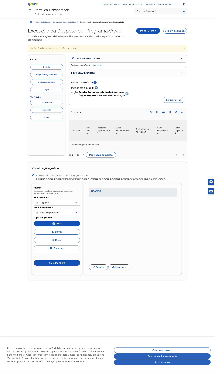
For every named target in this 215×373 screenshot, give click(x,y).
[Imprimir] (163, 112)
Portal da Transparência (52, 10)
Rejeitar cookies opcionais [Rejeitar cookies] (162, 356)
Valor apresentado (43, 207)
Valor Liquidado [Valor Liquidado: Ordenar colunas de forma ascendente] (179, 129)
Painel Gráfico (148, 31)
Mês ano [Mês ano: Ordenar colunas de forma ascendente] (88, 129)
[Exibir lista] (76, 203)
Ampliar (98, 267)
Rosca (57, 240)
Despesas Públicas (43, 22)
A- (179, 5)
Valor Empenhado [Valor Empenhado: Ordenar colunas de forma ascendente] (162, 129)
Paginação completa (101, 155)
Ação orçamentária (46, 82)
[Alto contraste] (184, 4)
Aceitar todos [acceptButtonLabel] (162, 362)
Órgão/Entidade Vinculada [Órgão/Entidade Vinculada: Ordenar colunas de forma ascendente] (143, 130)
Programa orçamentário (46, 75)
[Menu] (30, 10)
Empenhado (47, 102)
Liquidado (47, 110)
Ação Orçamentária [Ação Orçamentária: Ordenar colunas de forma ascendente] (122, 129)
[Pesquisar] (184, 11)
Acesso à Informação (132, 4)
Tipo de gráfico (43, 217)
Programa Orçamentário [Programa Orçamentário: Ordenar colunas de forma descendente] (103, 129)
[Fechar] (95, 82)
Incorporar (119, 267)
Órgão (46, 90)
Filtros (38, 187)
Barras (57, 232)
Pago (46, 118)
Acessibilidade (164, 4)
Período (46, 67)
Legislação (150, 4)
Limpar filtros (173, 100)
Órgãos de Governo (111, 4)
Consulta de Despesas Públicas (65, 22)
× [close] (184, 48)
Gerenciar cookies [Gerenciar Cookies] (162, 350)
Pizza (57, 223)
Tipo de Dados (41, 198)
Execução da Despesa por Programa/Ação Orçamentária (102, 22)
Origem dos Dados (175, 31)
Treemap (57, 248)
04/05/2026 (97, 65)
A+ (176, 5)
